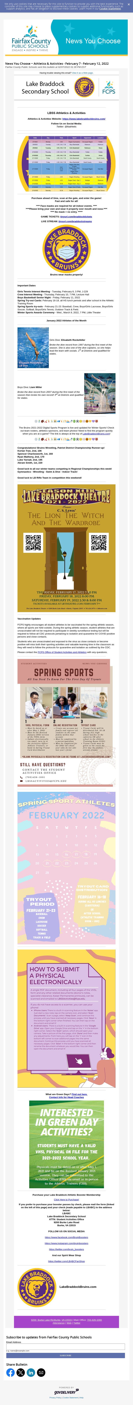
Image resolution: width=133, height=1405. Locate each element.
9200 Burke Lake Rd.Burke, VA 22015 (51, 1320)
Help (81, 1398)
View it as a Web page (82, 73)
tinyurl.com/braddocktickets (76, 216)
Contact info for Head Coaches (66, 1097)
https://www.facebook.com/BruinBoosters (66, 1237)
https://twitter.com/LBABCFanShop (66, 1261)
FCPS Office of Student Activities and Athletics (62, 652)
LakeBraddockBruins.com (96, 433)
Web (69, 1323)
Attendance (59, 1323)
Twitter (76, 1323)
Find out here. (79, 1094)
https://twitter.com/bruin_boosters (66, 1249)
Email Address (13, 1342)
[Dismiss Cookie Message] (128, 3)
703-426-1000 (94, 1320)
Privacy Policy (55, 1398)
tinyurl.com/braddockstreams (75, 221)
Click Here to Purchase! (66, 1199)
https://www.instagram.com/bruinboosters (66, 1243)
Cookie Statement (110, 8)
